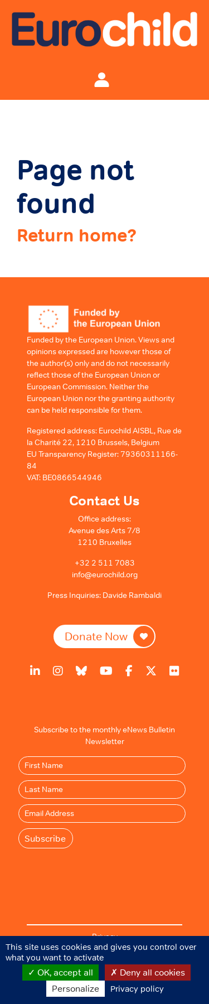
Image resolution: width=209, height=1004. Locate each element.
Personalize (75, 988)
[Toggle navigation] (77, 79)
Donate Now (109, 636)
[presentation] (111, 875)
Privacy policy (137, 988)
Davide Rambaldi (132, 595)
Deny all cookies (147, 972)
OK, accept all (60, 972)
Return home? (77, 235)
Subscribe (45, 838)
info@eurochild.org (105, 574)
